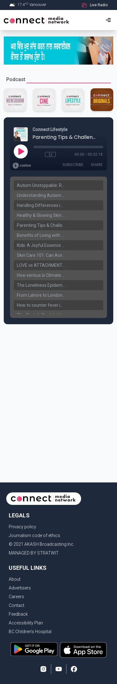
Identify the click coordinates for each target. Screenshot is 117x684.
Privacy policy (22, 526)
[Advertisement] (58, 388)
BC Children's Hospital (30, 631)
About (15, 579)
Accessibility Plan (26, 622)
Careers (16, 596)
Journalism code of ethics (34, 535)
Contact (16, 605)
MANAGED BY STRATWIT (34, 552)
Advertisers (20, 587)
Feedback (18, 614)
